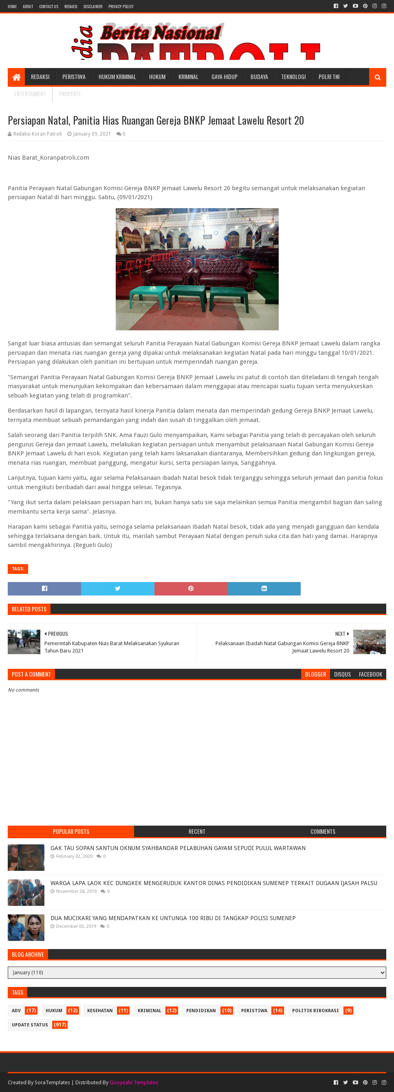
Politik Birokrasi (315, 1010)
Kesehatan (100, 1010)
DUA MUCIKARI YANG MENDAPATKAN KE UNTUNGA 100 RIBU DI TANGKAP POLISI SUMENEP (173, 918)
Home (12, 6)
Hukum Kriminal (117, 76)
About (28, 6)
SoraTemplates (52, 1082)
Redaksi (70, 6)
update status (30, 1025)
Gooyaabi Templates (134, 1082)
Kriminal (188, 76)
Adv (16, 1010)
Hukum (157, 76)
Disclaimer (93, 6)
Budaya (259, 76)
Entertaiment (30, 93)
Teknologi (293, 76)
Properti (69, 93)
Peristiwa (74, 76)
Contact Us (48, 6)
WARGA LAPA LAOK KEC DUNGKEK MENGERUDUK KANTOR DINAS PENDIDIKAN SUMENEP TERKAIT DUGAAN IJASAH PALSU (214, 883)
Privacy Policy (121, 6)
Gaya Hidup (224, 76)
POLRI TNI (329, 76)
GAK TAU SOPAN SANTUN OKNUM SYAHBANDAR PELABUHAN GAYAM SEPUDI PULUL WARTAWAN (178, 848)
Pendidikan (201, 1010)
